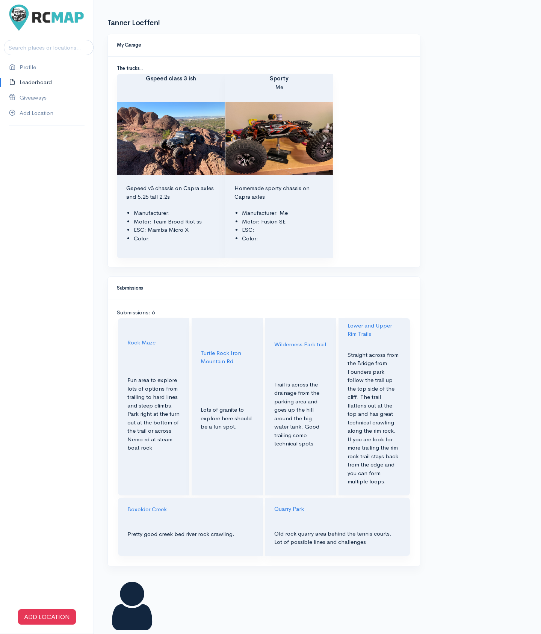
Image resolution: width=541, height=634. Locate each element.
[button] (125, 138)
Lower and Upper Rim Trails (370, 330)
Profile (22, 67)
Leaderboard (30, 82)
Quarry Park (289, 508)
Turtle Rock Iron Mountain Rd (221, 357)
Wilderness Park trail (300, 344)
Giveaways (28, 98)
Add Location (31, 113)
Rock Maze (141, 342)
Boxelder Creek (147, 509)
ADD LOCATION (47, 617)
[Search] (49, 47)
